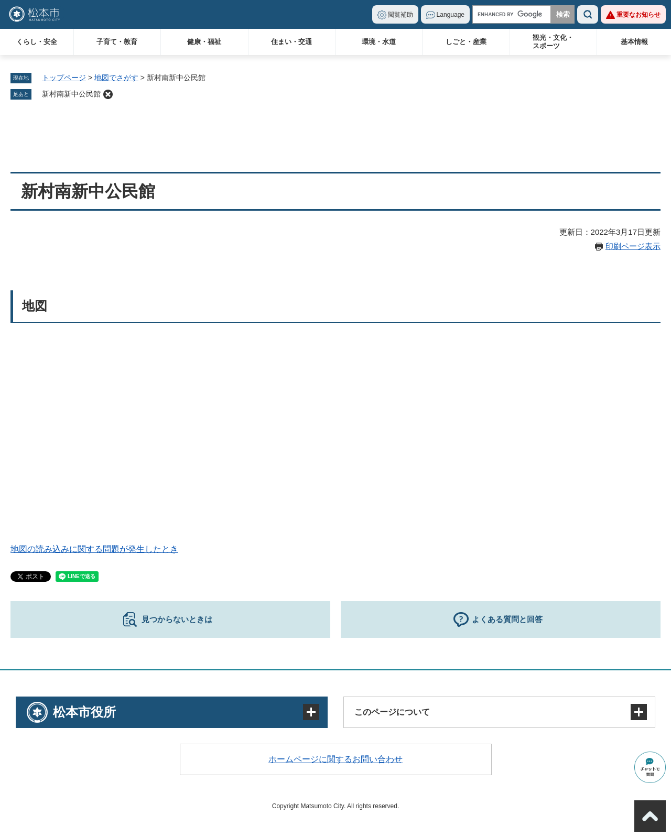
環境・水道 (379, 42)
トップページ (64, 77)
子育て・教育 (116, 42)
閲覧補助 (400, 14)
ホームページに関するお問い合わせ (335, 759)
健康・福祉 (204, 42)
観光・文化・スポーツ (553, 42)
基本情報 (634, 42)
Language (450, 14)
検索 (587, 14)
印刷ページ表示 (633, 246)
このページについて (392, 712)
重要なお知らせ (638, 14)
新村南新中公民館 (71, 94)
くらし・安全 (36, 42)
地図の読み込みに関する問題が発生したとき (94, 549)
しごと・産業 (466, 42)
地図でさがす (116, 77)
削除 (108, 94)
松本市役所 (84, 712)
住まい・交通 (291, 42)
